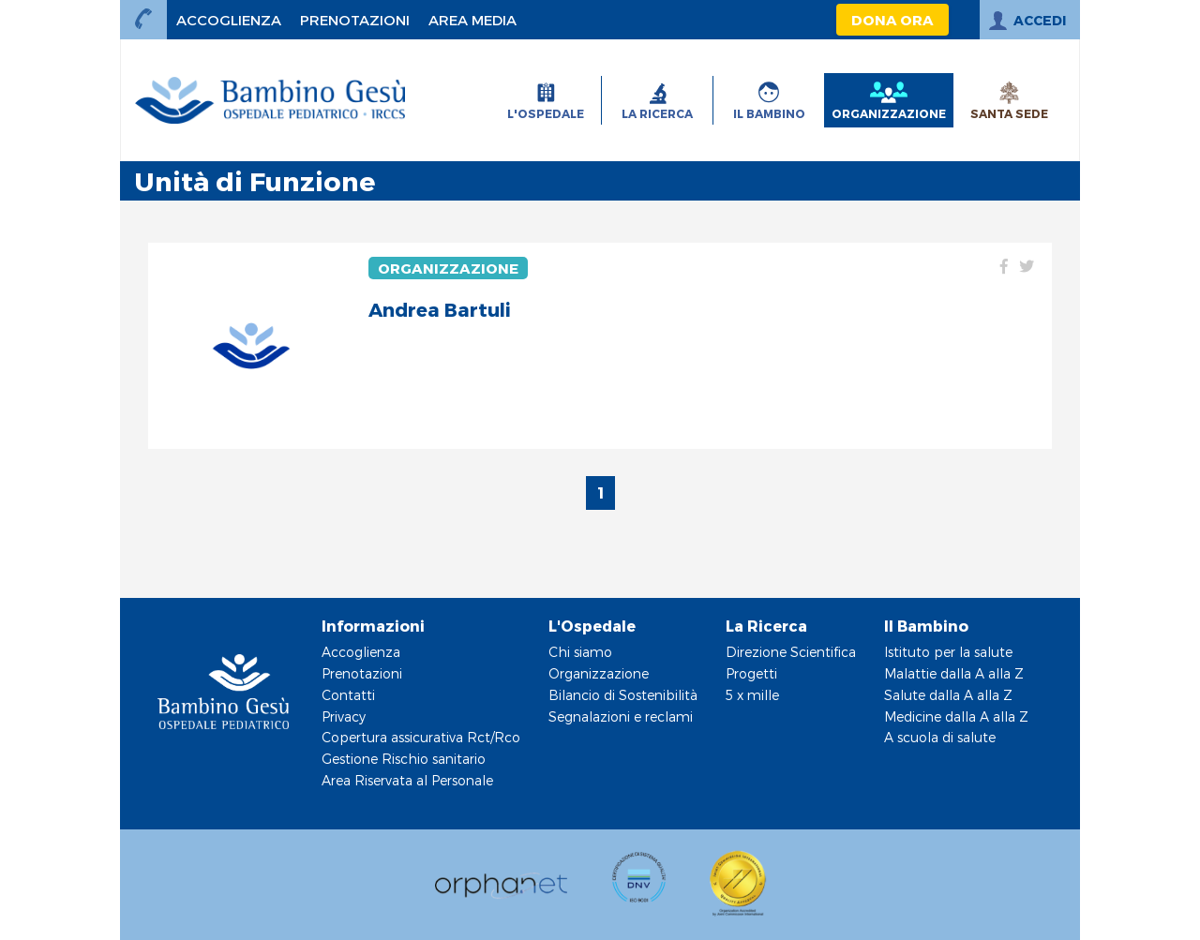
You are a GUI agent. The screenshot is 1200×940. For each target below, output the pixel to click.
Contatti (348, 695)
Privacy (344, 716)
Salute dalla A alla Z (948, 695)
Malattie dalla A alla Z (954, 673)
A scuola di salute (940, 737)
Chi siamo (580, 652)
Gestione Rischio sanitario (404, 759)
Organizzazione (448, 268)
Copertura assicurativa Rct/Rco (421, 737)
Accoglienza (361, 652)
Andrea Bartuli (439, 309)
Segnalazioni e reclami (620, 716)
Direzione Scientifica (791, 652)
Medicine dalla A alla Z (956, 716)
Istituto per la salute (948, 652)
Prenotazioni (362, 673)
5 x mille (752, 695)
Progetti (751, 673)
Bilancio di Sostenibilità (623, 695)
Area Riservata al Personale (407, 780)
